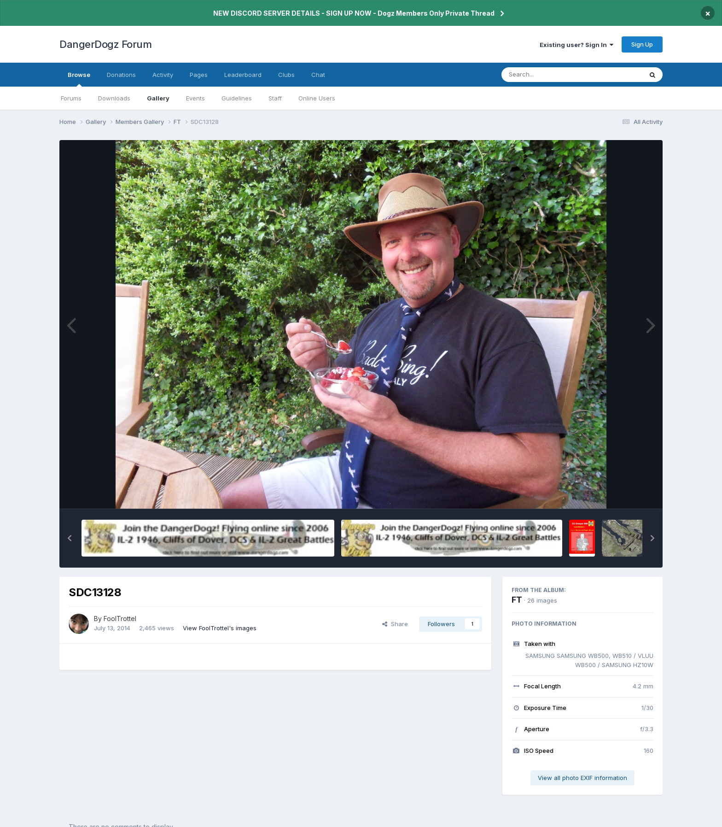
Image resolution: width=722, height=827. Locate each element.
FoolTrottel (120, 618)
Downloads (114, 98)
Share (395, 624)
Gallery (158, 98)
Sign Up (642, 44)
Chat (318, 74)
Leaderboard (243, 74)
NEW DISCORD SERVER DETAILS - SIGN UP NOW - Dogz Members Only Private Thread (354, 13)
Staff (275, 98)
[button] (69, 538)
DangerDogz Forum (105, 44)
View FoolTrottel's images (219, 628)
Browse (79, 79)
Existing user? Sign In (576, 44)
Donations (121, 74)
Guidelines (236, 98)
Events (195, 98)
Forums (71, 98)
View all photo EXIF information (582, 777)
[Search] (546, 74)
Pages (199, 74)
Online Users (316, 98)
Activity (162, 74)
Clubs (286, 74)
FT (517, 599)
